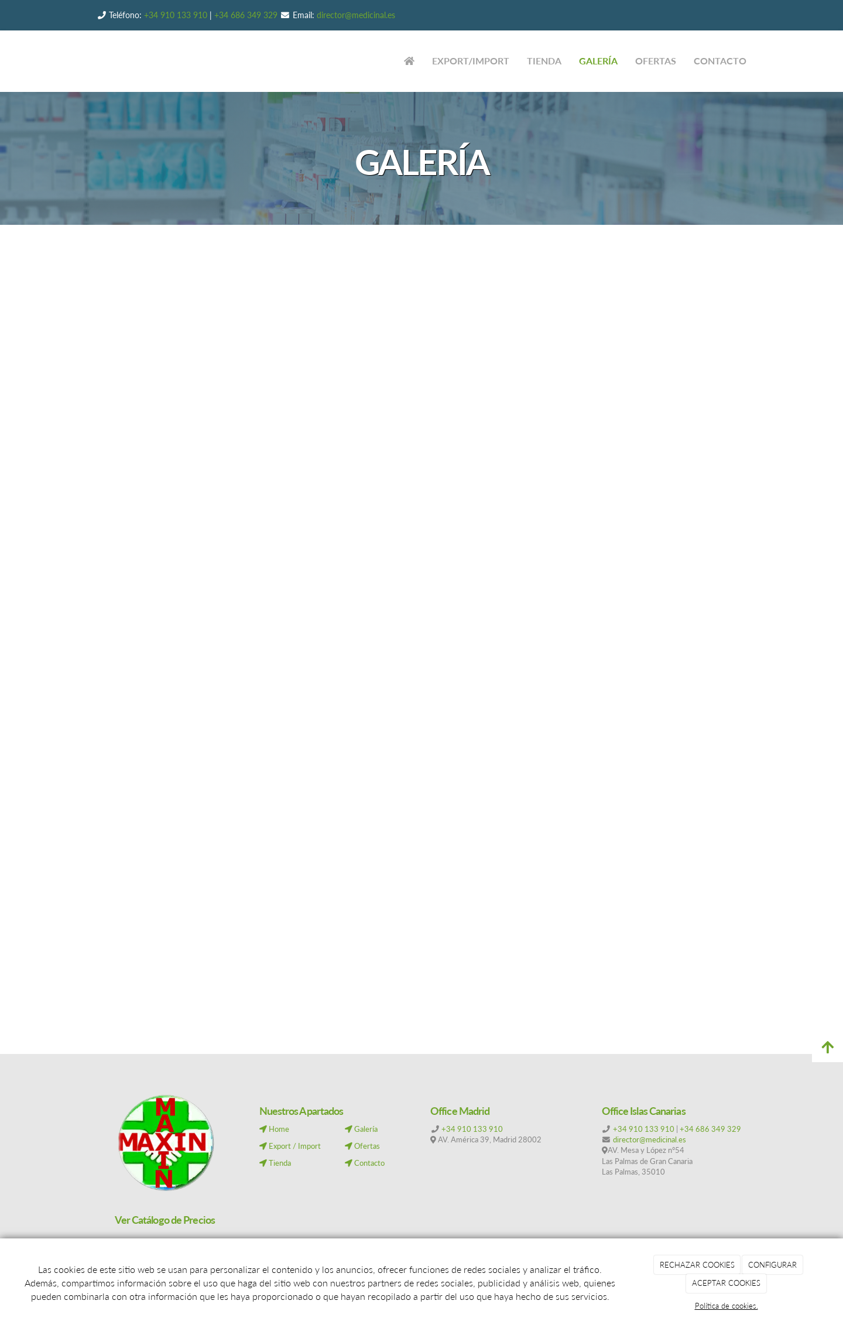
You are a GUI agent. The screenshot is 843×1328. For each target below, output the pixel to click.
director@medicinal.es (354, 15)
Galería (361, 1129)
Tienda (275, 1163)
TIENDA (544, 60)
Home (274, 1129)
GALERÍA (598, 60)
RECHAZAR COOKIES (697, 1264)
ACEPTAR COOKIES (726, 1283)
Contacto (365, 1163)
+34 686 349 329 (245, 15)
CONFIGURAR (772, 1264)
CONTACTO (720, 60)
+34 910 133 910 (175, 15)
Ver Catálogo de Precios (165, 1219)
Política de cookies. (726, 1305)
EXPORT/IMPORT (470, 60)
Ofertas (362, 1146)
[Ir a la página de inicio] (76, 61)
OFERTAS (655, 60)
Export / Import (290, 1146)
